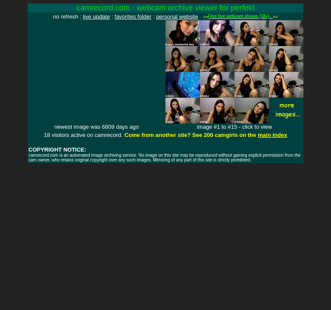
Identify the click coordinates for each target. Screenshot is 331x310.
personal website (177, 16)
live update (96, 16)
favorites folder (133, 16)
